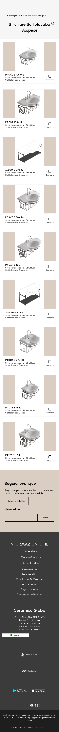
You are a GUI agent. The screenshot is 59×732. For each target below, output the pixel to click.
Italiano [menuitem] (16, 635)
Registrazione (29, 589)
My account (29, 584)
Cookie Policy (8, 715)
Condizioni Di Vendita (29, 579)
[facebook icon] (35, 705)
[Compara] (50, 76)
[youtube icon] (31, 705)
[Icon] (29, 654)
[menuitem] (15, 635)
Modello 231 (50, 715)
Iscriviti (46, 517)
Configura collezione (29, 594)
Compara (50, 80)
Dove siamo (29, 569)
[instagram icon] (38, 705)
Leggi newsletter (16, 501)
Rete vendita (29, 574)
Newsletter (12, 509)
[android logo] (20, 691)
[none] (15, 635)
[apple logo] (39, 691)
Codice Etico (10, 718)
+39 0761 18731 (32, 623)
